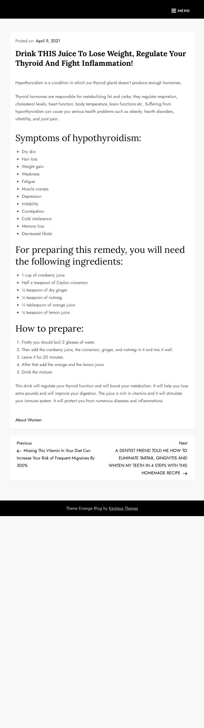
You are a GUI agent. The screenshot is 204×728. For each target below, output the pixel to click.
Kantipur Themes (123, 508)
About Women (28, 420)
